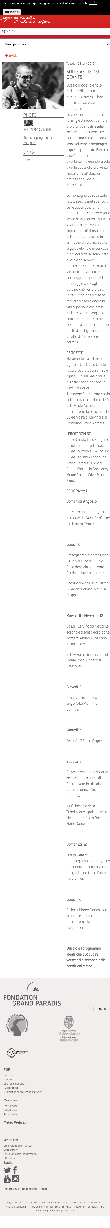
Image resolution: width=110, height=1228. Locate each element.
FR (95, 1009)
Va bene (12, 11)
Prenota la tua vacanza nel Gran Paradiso (25, 1189)
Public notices (11, 1088)
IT (92, 1009)
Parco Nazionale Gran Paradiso (20, 1154)
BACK (11, 55)
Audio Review (11, 1114)
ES (105, 1009)
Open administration (14, 1084)
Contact (8, 1079)
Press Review (10, 1106)
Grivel (27, 160)
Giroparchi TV (11, 1150)
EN (100, 1009)
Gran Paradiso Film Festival (18, 1145)
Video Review (10, 1110)
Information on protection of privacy (23, 1092)
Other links (9, 1158)
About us (8, 1075)
